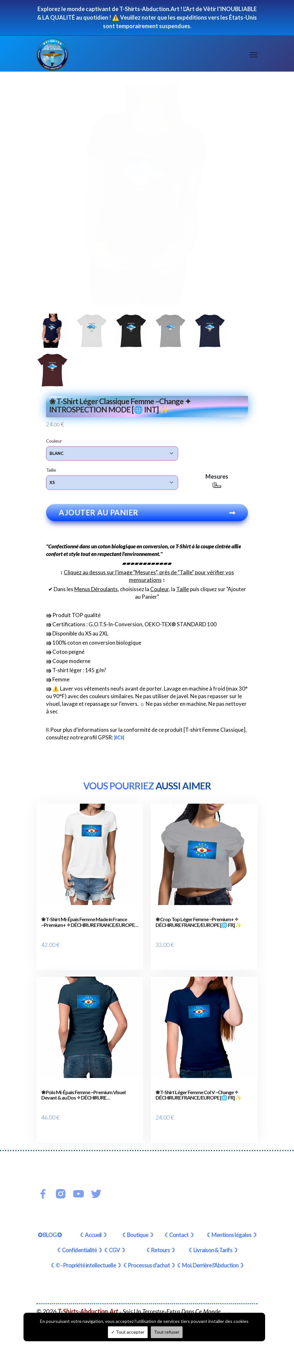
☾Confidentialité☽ (79, 1236)
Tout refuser (166, 1332)
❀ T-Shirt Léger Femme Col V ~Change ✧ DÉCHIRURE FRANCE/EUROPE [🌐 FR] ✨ (198, 1088)
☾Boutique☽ (137, 1220)
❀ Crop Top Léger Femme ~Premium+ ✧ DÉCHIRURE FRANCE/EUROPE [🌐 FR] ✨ (198, 923)
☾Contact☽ (178, 1220)
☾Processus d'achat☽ (149, 1251)
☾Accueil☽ (93, 1220)
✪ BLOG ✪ (50, 1220)
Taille (51, 469)
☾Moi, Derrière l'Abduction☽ (210, 1251)
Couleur (54, 440)
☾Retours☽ (160, 1236)
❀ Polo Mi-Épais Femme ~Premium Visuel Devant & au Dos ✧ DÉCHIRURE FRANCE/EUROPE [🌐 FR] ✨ (83, 1088)
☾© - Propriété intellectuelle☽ (86, 1251)
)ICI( (119, 739)
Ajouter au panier (147, 514)
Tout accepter (127, 1332)
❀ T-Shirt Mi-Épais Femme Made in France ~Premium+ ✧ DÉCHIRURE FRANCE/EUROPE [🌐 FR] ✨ (88, 923)
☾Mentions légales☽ (231, 1220)
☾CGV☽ (114, 1236)
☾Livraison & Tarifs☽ (213, 1236)
